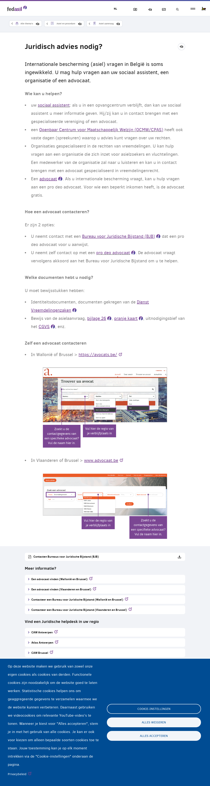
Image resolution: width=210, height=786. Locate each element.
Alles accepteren (154, 736)
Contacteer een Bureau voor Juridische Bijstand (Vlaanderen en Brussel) (79, 610)
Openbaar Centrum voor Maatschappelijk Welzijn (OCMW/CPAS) (101, 130)
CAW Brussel (39, 653)
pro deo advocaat (113, 253)
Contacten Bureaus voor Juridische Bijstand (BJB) (66, 556)
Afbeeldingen (134, 9)
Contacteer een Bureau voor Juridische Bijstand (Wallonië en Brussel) (77, 599)
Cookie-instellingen (153, 709)
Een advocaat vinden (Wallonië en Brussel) (59, 579)
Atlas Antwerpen (42, 642)
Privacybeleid (17, 774)
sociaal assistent (54, 105)
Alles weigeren (154, 722)
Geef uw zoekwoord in (177, 9)
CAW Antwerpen (42, 632)
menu (193, 8)
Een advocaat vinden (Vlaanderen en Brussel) (61, 589)
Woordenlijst (163, 9)
